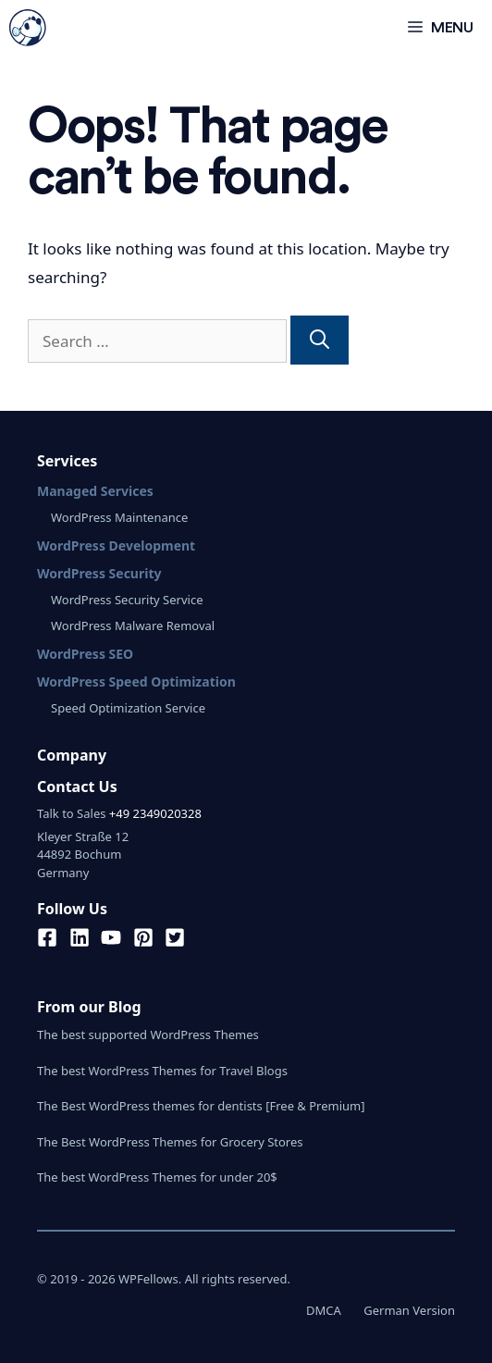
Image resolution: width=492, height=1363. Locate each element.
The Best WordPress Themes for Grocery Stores (170, 1142)
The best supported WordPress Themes (148, 1034)
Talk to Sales (71, 813)
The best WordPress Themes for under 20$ (157, 1177)
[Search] (319, 341)
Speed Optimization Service (128, 708)
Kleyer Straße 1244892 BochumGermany (83, 854)
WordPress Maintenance (119, 517)
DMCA (323, 1310)
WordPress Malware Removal (133, 625)
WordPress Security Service (127, 599)
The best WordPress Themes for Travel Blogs (162, 1070)
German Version (409, 1310)
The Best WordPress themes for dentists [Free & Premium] (201, 1105)
